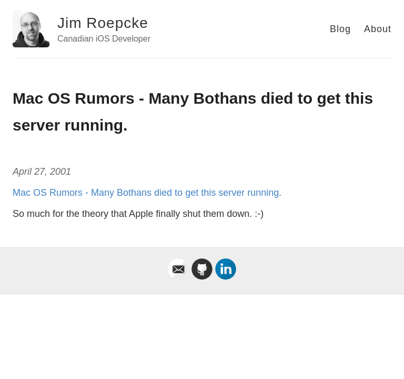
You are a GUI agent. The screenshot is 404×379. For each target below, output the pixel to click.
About (377, 29)
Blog (340, 29)
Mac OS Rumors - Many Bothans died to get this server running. (147, 192)
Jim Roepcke (102, 23)
